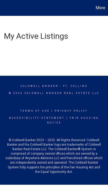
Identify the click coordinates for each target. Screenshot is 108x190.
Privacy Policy (71, 111)
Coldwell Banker (39, 86)
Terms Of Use (35, 111)
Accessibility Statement (37, 118)
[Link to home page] (5, 8)
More (100, 7)
